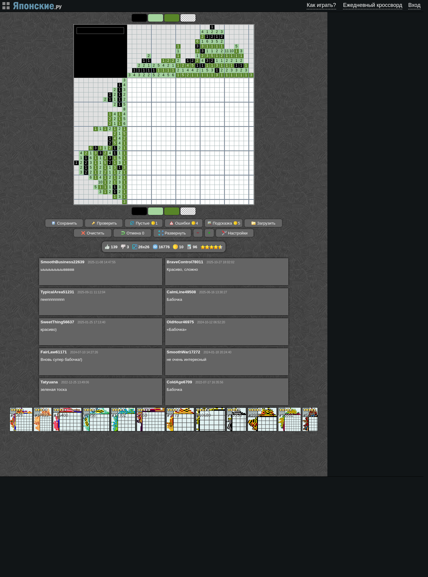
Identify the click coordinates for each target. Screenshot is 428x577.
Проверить (104, 223)
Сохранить (64, 223)
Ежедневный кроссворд (372, 5)
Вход (414, 5)
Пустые (144, 223)
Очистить (92, 233)
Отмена (132, 233)
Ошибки (183, 223)
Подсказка (223, 223)
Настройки (234, 233)
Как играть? (321, 5)
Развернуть (172, 233)
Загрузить (263, 223)
